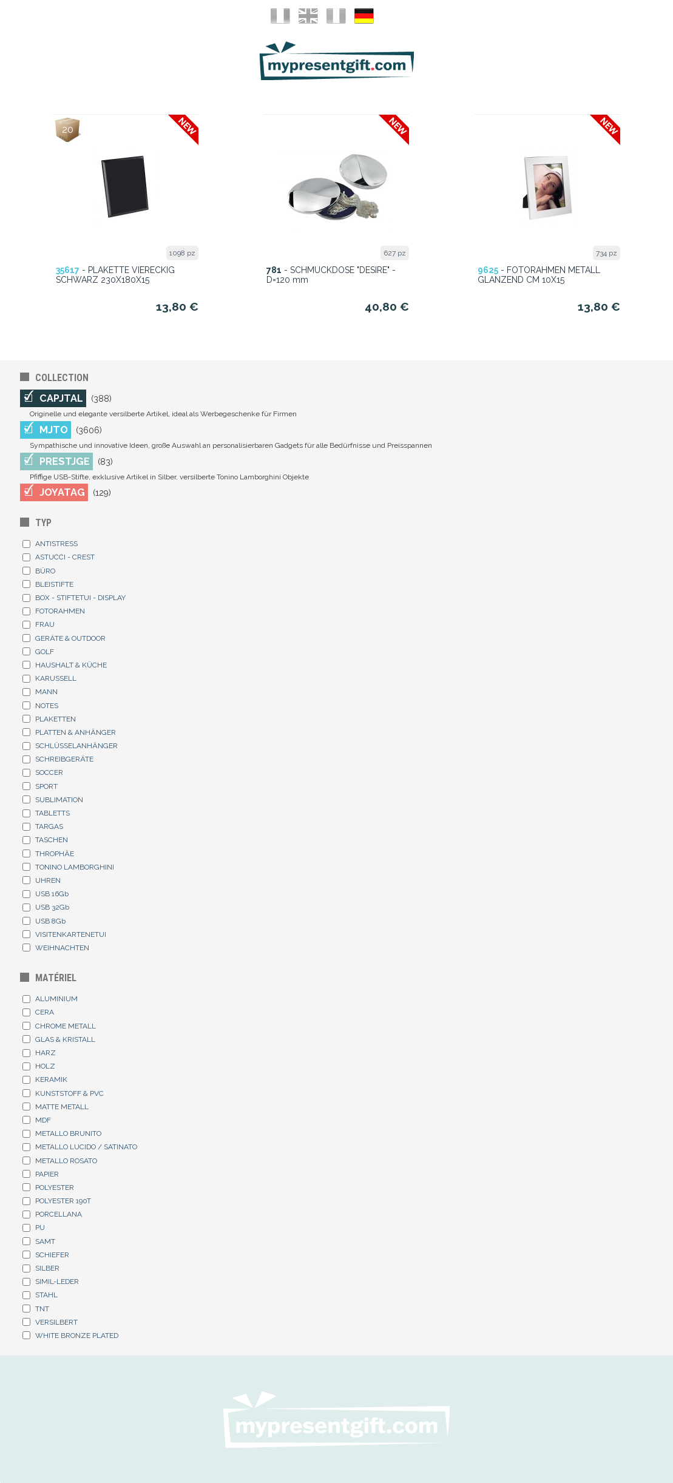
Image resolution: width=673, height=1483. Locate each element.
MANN (40, 691)
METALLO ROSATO (59, 1161)
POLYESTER (48, 1187)
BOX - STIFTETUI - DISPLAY (74, 597)
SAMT (38, 1241)
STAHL (40, 1295)
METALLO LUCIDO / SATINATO (79, 1147)
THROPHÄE (48, 854)
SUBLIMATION (52, 800)
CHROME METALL (59, 1026)
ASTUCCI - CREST (58, 557)
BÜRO (38, 571)
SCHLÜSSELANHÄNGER (70, 745)
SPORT (40, 786)
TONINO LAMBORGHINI (68, 867)
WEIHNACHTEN (55, 948)
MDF (36, 1120)
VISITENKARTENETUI (64, 934)
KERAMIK (44, 1079)
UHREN (41, 880)
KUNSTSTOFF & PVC (63, 1093)
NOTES (40, 705)
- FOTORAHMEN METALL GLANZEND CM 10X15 (539, 275)
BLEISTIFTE (47, 584)
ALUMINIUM (50, 999)
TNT (35, 1309)
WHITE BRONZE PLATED (70, 1335)
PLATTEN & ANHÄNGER (69, 732)
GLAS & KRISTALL (58, 1039)
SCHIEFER (45, 1255)
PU (33, 1227)
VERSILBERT (50, 1322)
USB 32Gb (45, 907)
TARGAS (42, 826)
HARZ (39, 1053)
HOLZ (38, 1066)
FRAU (38, 624)
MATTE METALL (55, 1107)
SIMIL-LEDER (50, 1281)
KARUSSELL (49, 678)
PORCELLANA (52, 1214)
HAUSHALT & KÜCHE (64, 665)
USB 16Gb (45, 894)
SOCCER (42, 772)
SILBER (40, 1268)
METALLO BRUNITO (61, 1133)
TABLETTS (46, 813)
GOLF (38, 651)
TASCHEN (45, 840)
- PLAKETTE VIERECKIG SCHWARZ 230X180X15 (115, 275)
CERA (38, 1012)
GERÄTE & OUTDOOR (64, 638)
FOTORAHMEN (53, 611)
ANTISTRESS (50, 543)
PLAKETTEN (49, 719)
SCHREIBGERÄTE (57, 759)
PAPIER (40, 1174)
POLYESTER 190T (56, 1201)
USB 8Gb (44, 921)
